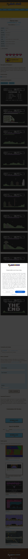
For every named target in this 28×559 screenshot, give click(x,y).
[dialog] (14, 279)
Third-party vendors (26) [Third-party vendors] (18, 279)
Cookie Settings (5, 288)
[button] (14, 294)
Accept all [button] (20, 291)
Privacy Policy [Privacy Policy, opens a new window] (11, 288)
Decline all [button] (8, 291)
